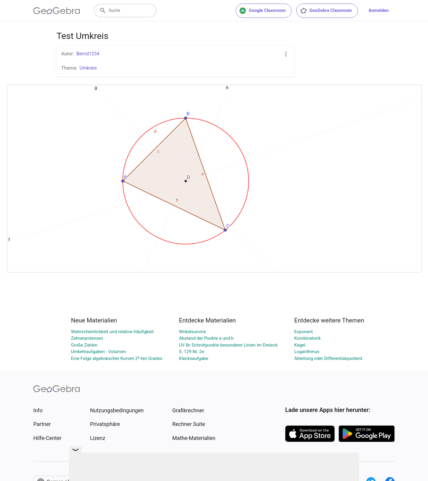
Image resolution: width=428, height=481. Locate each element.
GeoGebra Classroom (326, 10)
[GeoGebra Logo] (56, 10)
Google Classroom (262, 10)
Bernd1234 (88, 54)
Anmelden (379, 10)
